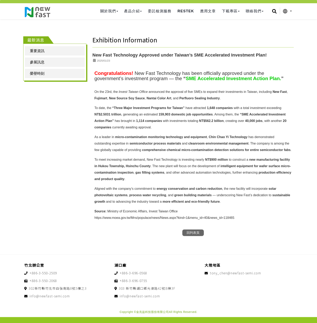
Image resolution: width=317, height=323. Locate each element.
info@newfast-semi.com (50, 296)
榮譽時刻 (37, 73)
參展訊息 (37, 62)
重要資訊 (37, 51)
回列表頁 (193, 232)
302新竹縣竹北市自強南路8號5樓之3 (58, 288)
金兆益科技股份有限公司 (37, 12)
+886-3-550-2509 (43, 273)
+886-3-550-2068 (43, 280)
